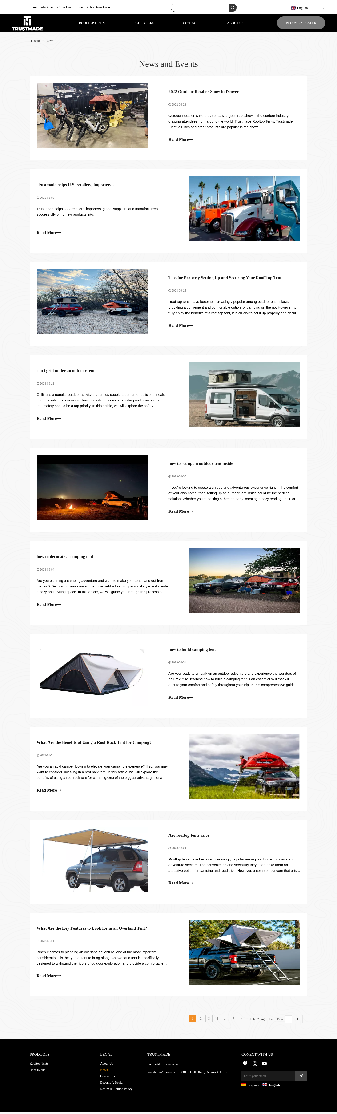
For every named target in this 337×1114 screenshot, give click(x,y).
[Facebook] (245, 1066)
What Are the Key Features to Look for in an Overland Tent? (92, 930)
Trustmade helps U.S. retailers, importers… (76, 185)
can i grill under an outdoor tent (66, 371)
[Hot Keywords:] (233, 8)
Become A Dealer (112, 1084)
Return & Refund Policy (116, 1091)
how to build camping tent (192, 650)
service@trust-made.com (163, 1066)
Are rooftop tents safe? (189, 837)
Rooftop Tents (39, 1065)
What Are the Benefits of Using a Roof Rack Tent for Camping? (94, 743)
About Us (106, 1065)
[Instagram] (255, 1066)
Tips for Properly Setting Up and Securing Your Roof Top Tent (224, 278)
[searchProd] (200, 8)
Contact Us (107, 1078)
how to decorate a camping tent (65, 557)
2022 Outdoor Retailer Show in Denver (203, 92)
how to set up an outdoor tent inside (200, 464)
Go (299, 1021)
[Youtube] (264, 1066)
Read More (180, 139)
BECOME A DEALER (301, 23)
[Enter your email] (266, 1078)
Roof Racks (37, 1072)
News (104, 1072)
